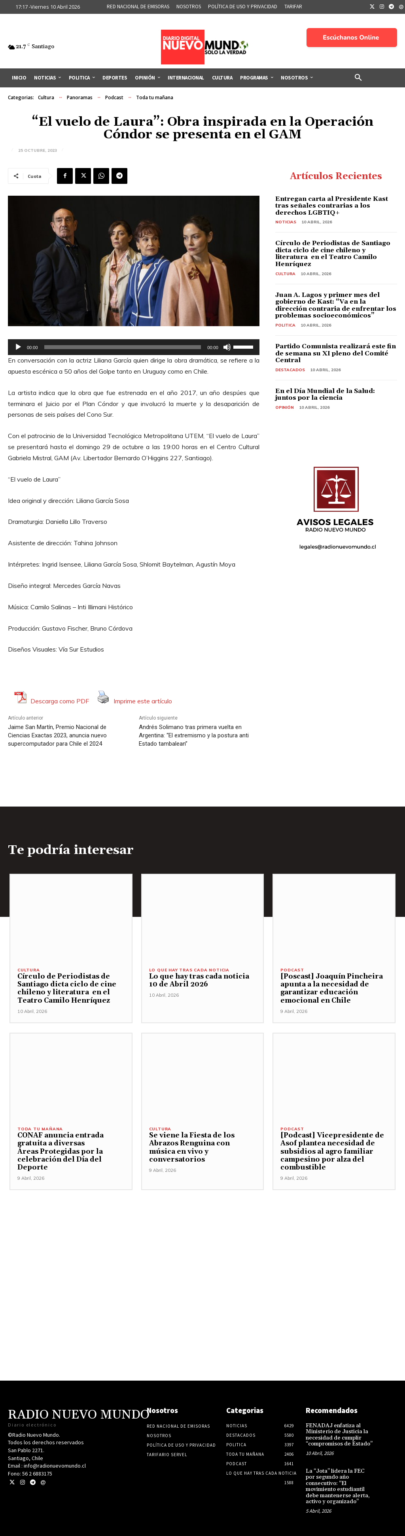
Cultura (46, 97)
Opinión (284, 407)
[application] (133, 347)
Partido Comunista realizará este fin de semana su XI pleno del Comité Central (335, 353)
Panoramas (80, 97)
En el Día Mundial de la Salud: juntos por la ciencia (325, 394)
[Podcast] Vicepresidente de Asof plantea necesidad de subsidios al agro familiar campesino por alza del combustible (330, 1151)
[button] (358, 77)
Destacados (290, 369)
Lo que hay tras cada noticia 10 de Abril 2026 (198, 980)
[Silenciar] (227, 347)
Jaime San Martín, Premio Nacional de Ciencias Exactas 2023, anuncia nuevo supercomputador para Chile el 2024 (57, 735)
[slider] (122, 347)
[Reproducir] (18, 347)
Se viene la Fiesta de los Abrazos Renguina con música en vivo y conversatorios (190, 1147)
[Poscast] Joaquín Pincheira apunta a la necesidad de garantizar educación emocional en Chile (331, 988)
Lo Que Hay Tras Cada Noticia (189, 970)
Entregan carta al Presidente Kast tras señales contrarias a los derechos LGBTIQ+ (331, 206)
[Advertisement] (202, 1245)
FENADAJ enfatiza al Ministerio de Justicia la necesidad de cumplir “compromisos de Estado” (339, 1434)
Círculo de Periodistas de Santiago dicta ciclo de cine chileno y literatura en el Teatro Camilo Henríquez (332, 253)
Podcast (114, 97)
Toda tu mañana (154, 97)
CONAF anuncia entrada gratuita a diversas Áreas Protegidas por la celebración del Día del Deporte (59, 1151)
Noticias (285, 222)
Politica (285, 325)
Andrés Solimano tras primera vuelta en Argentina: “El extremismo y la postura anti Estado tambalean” (194, 735)
